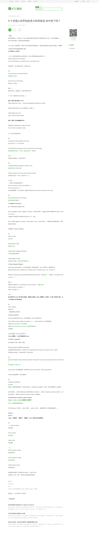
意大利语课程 (72, 48)
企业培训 (35, 1)
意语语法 (18, 16)
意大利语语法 (17, 493)
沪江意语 (10, 16)
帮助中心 (29, 1)
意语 (19, 29)
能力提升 (14, 16)
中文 (15, 29)
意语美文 (24, 493)
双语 (10, 29)
